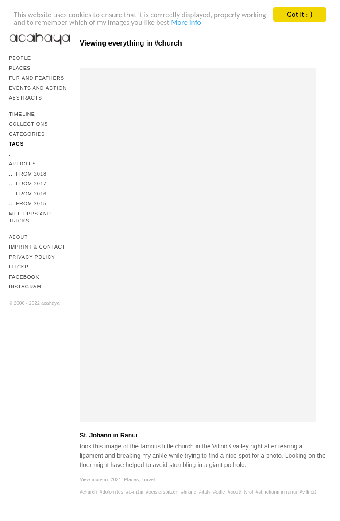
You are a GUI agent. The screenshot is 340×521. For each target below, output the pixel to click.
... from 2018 (27, 173)
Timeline (22, 114)
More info (186, 22)
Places (20, 68)
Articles (22, 163)
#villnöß (308, 491)
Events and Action (38, 88)
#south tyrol (240, 491)
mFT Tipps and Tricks (30, 217)
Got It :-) (300, 14)
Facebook (24, 277)
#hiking (189, 491)
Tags (16, 143)
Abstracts (25, 97)
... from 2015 (27, 203)
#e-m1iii (134, 491)
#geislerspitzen (162, 491)
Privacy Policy (32, 257)
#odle (219, 491)
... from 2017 (27, 183)
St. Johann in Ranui (109, 435)
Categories (27, 134)
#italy (205, 491)
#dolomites (111, 491)
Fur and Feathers (36, 77)
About (18, 237)
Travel (148, 479)
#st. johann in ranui (276, 491)
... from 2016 (27, 193)
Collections (28, 123)
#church (88, 491)
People (20, 58)
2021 (116, 479)
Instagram (25, 286)
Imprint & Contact (37, 246)
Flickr (19, 266)
